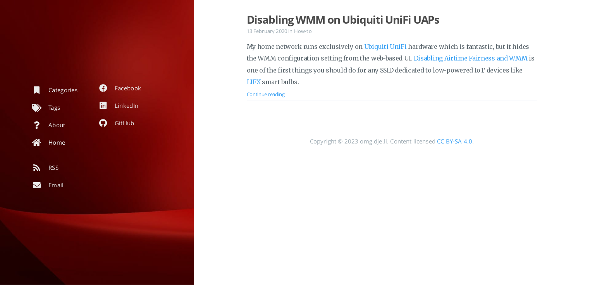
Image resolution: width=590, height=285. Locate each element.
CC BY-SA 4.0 (454, 141)
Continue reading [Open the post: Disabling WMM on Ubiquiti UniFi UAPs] (266, 94)
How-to (303, 31)
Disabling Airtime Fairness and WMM (471, 58)
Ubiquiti (376, 46)
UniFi (398, 46)
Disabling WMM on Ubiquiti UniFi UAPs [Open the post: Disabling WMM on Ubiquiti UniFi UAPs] (343, 19)
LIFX (254, 82)
